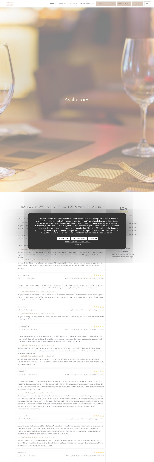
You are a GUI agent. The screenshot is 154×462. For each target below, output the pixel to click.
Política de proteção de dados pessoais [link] (77, 242)
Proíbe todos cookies (79, 239)
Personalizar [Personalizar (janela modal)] (93, 239)
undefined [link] (77, 244)
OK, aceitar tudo (63, 239)
